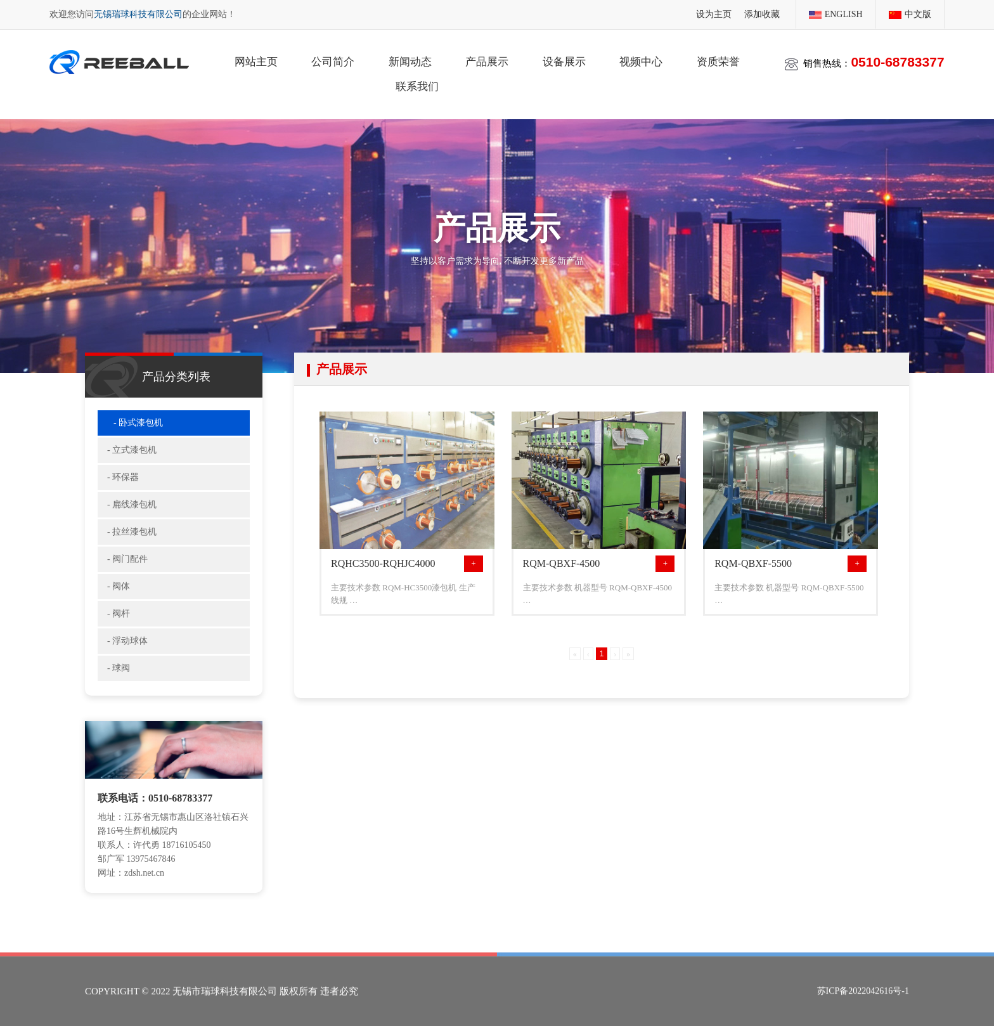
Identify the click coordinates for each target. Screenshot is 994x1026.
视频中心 (640, 61)
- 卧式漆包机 (138, 431)
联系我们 (417, 85)
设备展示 (564, 61)
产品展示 (486, 61)
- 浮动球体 (127, 649)
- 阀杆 (118, 622)
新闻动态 (410, 61)
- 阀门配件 (127, 568)
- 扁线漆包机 (132, 513)
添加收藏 (762, 13)
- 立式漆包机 (132, 459)
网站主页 (256, 61)
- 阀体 (118, 595)
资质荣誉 (718, 61)
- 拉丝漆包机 (132, 540)
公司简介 (332, 61)
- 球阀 (118, 677)
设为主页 (714, 13)
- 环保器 (123, 486)
